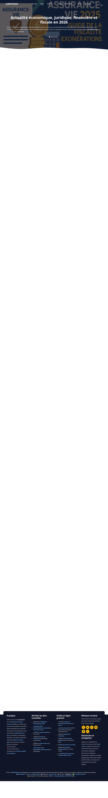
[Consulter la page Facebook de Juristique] (83, 727)
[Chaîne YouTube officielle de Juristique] (96, 727)
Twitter (9, 31)
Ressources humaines (67, 4)
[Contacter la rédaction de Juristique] (87, 731)
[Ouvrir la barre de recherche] (100, 4)
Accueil (34, 4)
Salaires (51, 4)
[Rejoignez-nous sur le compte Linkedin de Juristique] (83, 731)
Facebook (27, 31)
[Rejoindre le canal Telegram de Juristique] (91, 727)
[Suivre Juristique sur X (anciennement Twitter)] (87, 727)
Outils (80, 4)
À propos (88, 4)
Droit (42, 4)
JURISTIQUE (12, 3)
